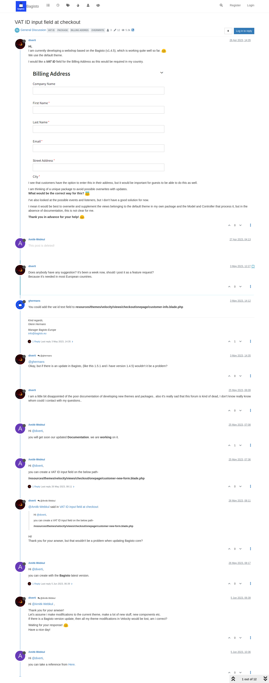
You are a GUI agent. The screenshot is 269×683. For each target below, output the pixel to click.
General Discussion (33, 30)
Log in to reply (244, 31)
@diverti (37, 431)
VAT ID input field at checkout (79, 506)
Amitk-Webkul (36, 239)
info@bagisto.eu (37, 333)
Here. (71, 664)
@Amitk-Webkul (46, 501)
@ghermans (45, 356)
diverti (32, 40)
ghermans (34, 300)
